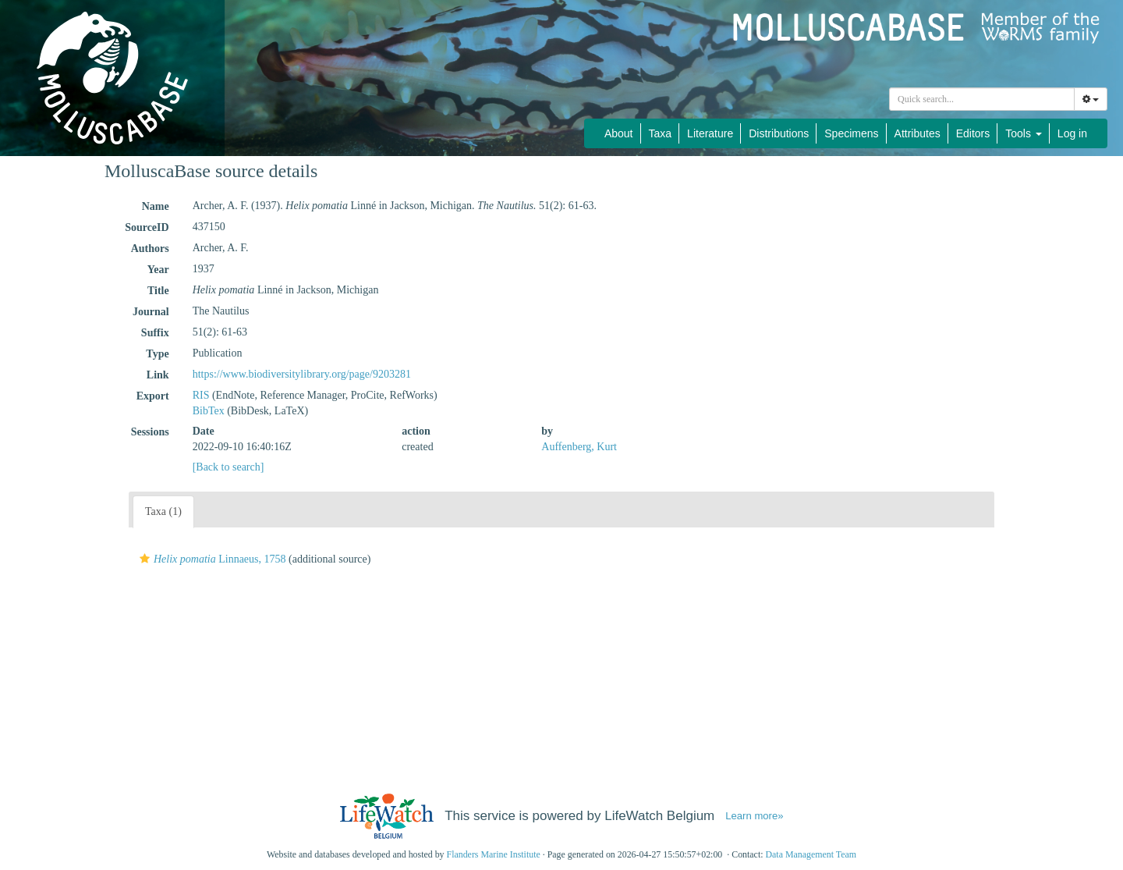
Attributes (918, 133)
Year (158, 269)
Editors (973, 133)
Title (158, 291)
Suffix (155, 333)
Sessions (150, 432)
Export (152, 396)
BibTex (209, 411)
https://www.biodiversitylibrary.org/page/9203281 (302, 374)
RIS (201, 395)
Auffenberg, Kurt (579, 447)
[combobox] (982, 99)
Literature (710, 133)
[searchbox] (982, 99)
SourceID (147, 227)
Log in (1072, 133)
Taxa (660, 133)
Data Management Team (810, 854)
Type (157, 354)
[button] (145, 558)
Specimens (851, 133)
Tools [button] (1023, 133)
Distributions (779, 133)
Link (158, 375)
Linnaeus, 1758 (211, 559)
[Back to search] (228, 467)
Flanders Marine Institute (493, 854)
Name (155, 206)
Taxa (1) (163, 511)
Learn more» (754, 816)
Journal (151, 312)
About (618, 133)
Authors (150, 248)
